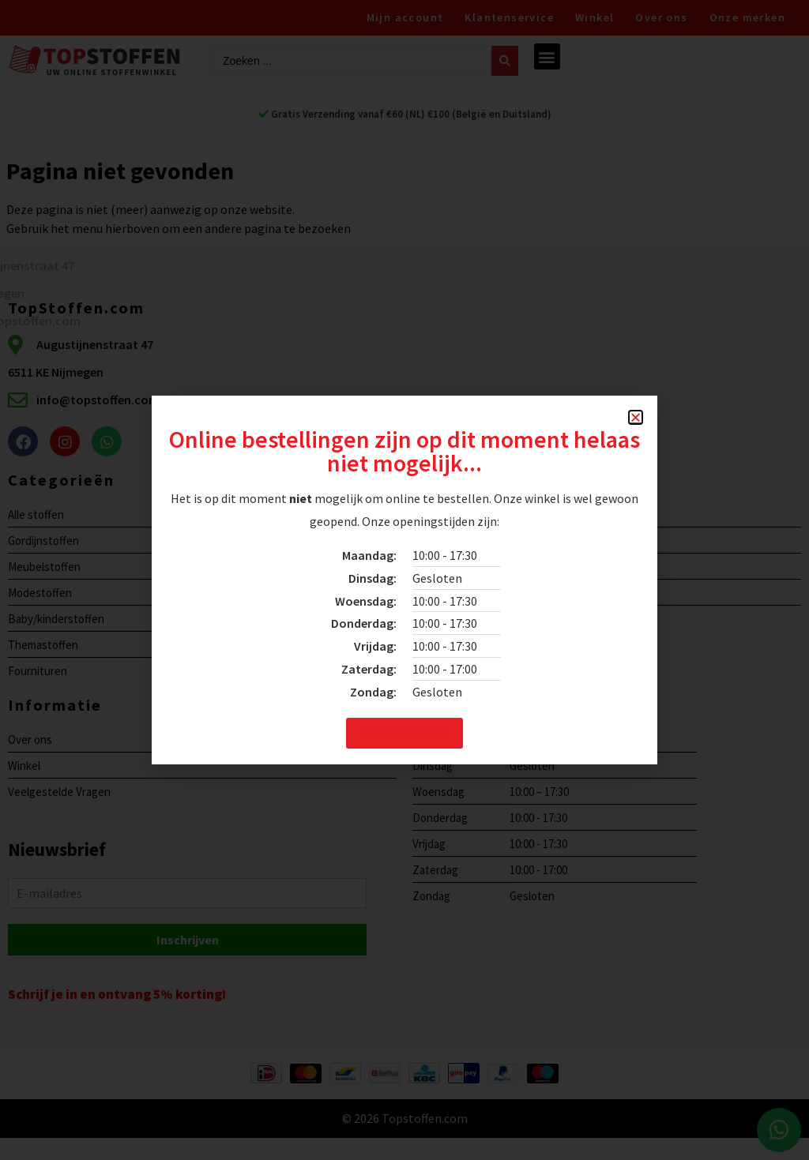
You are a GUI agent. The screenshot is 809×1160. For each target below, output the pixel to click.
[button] (636, 417)
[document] (404, 580)
